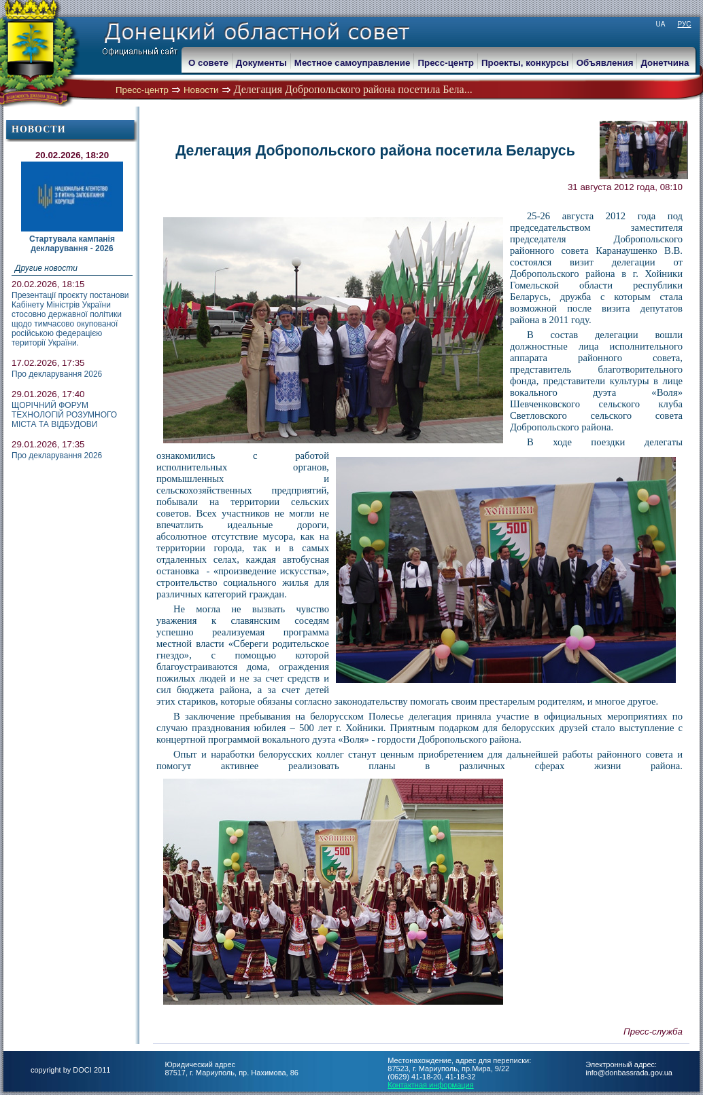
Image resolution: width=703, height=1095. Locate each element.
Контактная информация (430, 1085)
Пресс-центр (142, 90)
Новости (201, 90)
